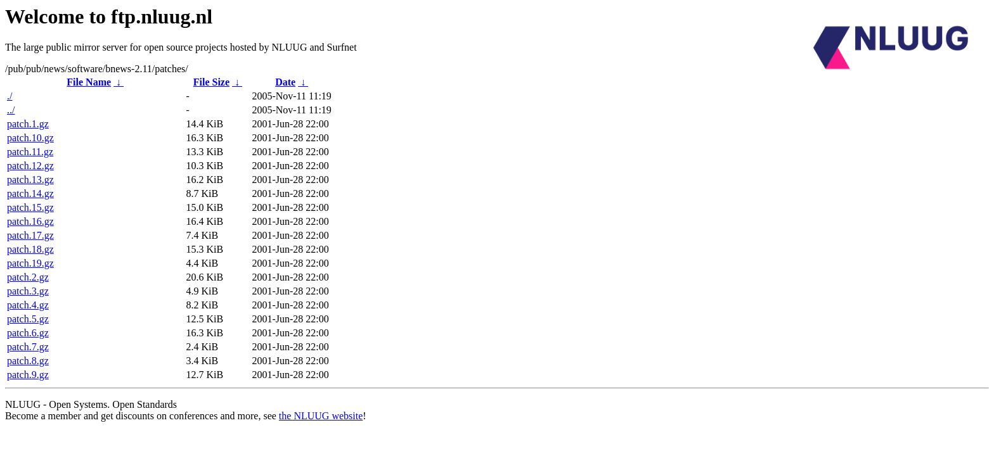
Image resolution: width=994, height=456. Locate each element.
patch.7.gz (28, 346)
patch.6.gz (28, 332)
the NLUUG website (321, 415)
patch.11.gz (30, 151)
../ (11, 109)
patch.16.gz (30, 221)
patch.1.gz (28, 123)
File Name (89, 82)
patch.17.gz (30, 235)
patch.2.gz (28, 277)
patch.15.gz (30, 207)
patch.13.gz (30, 179)
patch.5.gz (28, 319)
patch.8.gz (28, 360)
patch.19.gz (30, 263)
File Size (211, 82)
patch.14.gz (30, 193)
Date (285, 82)
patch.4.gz (28, 305)
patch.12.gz (30, 165)
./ (9, 96)
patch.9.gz (28, 374)
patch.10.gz (30, 137)
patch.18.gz (30, 249)
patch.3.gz (28, 291)
